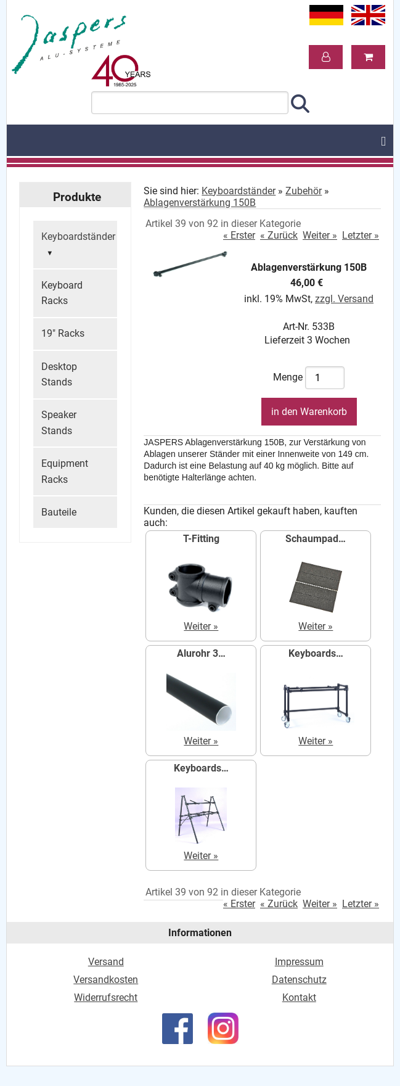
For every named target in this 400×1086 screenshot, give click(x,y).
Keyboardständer (78, 245)
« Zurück (279, 235)
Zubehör (303, 191)
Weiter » (320, 235)
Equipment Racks (64, 471)
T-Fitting (201, 539)
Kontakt (299, 997)
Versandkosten (105, 979)
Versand (106, 962)
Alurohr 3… (201, 653)
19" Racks (62, 333)
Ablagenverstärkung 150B (200, 202)
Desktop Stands (59, 375)
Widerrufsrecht (105, 997)
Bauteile (58, 512)
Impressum (299, 962)
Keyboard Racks (62, 293)
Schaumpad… (315, 539)
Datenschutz (299, 979)
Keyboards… (315, 653)
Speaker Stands (58, 423)
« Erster (239, 235)
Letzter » (360, 235)
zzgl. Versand (344, 299)
